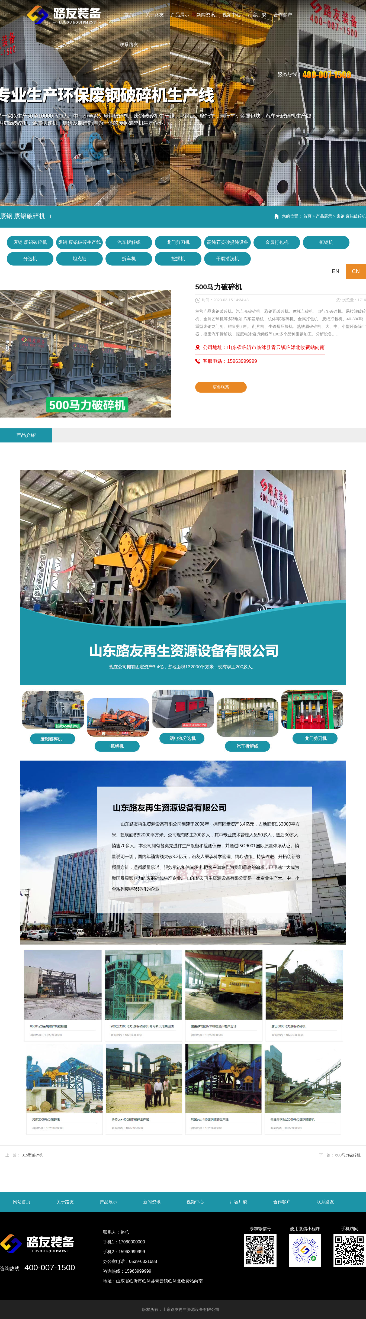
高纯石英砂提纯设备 (227, 242)
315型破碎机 (32, 1155)
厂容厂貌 (238, 1202)
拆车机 (129, 258)
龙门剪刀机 (178, 242)
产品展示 (324, 216)
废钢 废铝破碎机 (351, 216)
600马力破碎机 (348, 1155)
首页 (307, 216)
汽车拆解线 (128, 242)
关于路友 (65, 1202)
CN (356, 271)
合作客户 (282, 1202)
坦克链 (79, 258)
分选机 (30, 258)
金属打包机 (276, 242)
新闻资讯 (151, 1202)
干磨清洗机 (227, 258)
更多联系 (221, 387)
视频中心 (195, 1202)
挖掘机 (178, 258)
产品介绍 (26, 435)
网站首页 (21, 1202)
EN (335, 271)
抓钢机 (326, 242)
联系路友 (325, 1202)
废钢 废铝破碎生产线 (79, 242)
